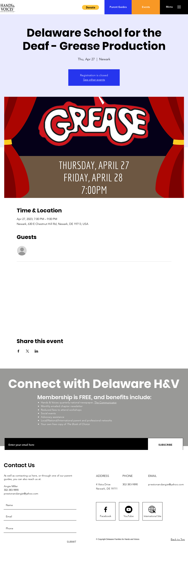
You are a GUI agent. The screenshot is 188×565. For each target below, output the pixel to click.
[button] (90, 7)
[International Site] (152, 516)
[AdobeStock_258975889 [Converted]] (152, 509)
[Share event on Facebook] (18, 351)
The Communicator (105, 402)
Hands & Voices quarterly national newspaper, (67, 402)
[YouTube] (128, 516)
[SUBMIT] (71, 542)
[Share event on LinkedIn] (36, 351)
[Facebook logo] (105, 509)
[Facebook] (105, 516)
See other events (94, 79)
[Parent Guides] (118, 7)
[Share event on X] (27, 351)
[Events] (146, 7)
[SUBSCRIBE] (165, 445)
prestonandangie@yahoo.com (166, 484)
